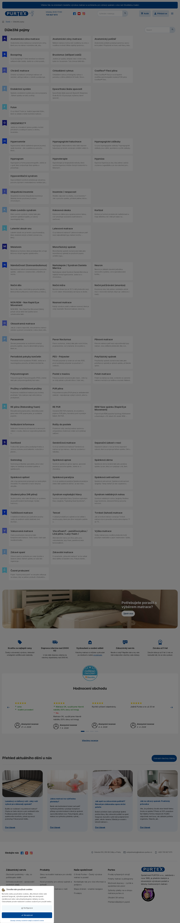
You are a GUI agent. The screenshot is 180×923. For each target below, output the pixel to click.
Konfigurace (27, 908)
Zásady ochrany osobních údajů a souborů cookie (27, 920)
